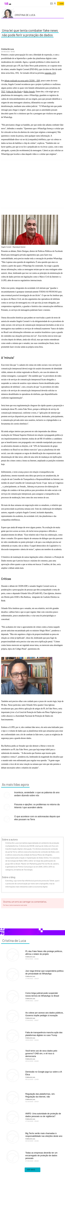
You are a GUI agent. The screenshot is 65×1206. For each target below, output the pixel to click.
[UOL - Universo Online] (10, 4)
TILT (3, 91)
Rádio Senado (29, 91)
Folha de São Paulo (14, 91)
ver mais (32, 1173)
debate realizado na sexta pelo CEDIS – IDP (22, 80)
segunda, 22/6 (50, 73)
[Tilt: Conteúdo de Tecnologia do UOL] (6, 3)
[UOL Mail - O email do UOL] (51, 3)
